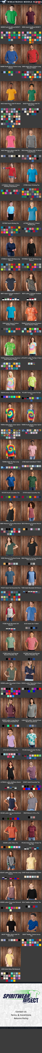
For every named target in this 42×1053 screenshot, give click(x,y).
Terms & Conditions (21, 1015)
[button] (36, 2)
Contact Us (21, 1011)
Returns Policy (21, 1018)
